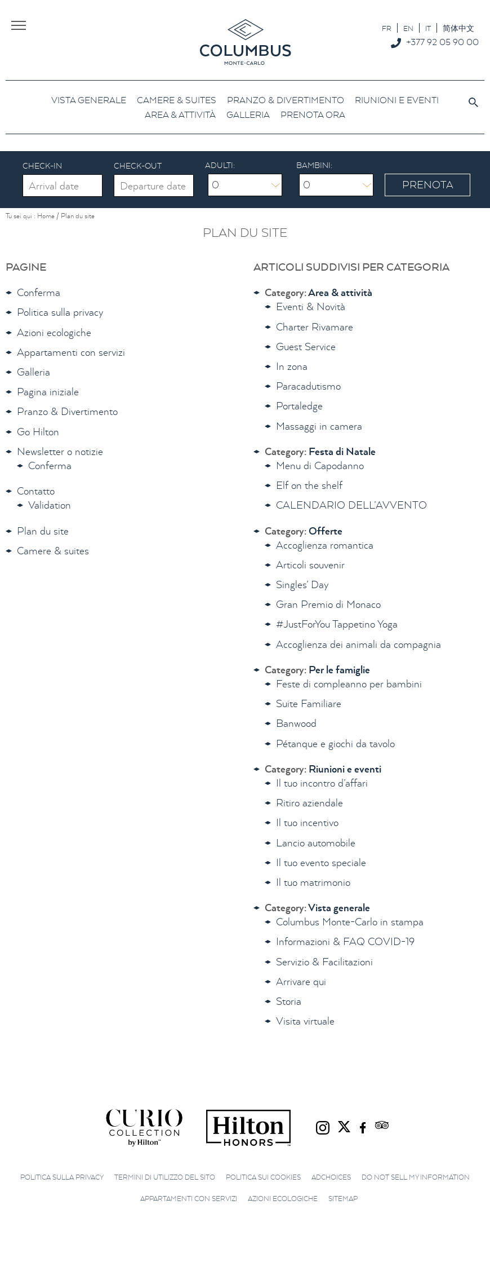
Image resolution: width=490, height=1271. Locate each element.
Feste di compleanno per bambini (349, 684)
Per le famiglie (339, 670)
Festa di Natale (342, 451)
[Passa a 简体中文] (458, 28)
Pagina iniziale (48, 392)
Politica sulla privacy (60, 312)
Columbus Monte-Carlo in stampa (350, 922)
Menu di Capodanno (320, 465)
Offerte (325, 531)
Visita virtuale (305, 1021)
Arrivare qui (301, 981)
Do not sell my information (416, 1177)
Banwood (296, 723)
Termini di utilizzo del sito (164, 1177)
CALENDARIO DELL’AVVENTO (351, 505)
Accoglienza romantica (324, 545)
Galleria (33, 372)
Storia (288, 1001)
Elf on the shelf (309, 485)
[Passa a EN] (408, 28)
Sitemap (343, 1198)
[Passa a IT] (428, 28)
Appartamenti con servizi (71, 352)
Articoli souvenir (310, 565)
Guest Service (306, 346)
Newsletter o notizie (60, 451)
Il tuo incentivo (307, 822)
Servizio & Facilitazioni (324, 962)
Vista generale (339, 908)
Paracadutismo (308, 386)
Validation (49, 505)
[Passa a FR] (386, 28)
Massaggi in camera (319, 426)
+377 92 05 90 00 (442, 42)
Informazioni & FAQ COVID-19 (345, 941)
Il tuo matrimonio (313, 882)
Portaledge (299, 406)
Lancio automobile (315, 843)
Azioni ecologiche (54, 332)
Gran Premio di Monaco (328, 604)
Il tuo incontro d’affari (322, 783)
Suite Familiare (308, 703)
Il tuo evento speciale (321, 862)
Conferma (38, 292)
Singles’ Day (302, 584)
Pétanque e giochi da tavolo (335, 743)
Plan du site (43, 531)
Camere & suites (53, 551)
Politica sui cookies (263, 1177)
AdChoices (331, 1177)
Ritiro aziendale (309, 803)
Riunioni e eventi (345, 769)
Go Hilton (38, 432)
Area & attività (340, 292)
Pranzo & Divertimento (67, 411)
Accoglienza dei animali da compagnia (358, 644)
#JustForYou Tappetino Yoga (337, 624)
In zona (292, 366)
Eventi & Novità (310, 306)
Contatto (36, 491)
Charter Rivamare (314, 327)
